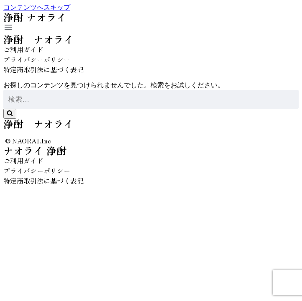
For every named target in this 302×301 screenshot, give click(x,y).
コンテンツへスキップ (36, 7)
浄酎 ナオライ (38, 39)
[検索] (151, 99)
